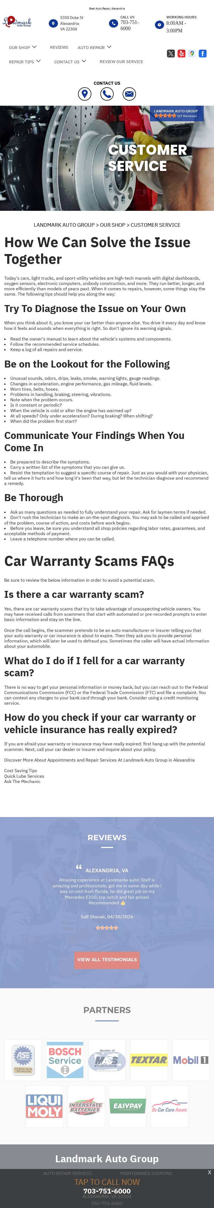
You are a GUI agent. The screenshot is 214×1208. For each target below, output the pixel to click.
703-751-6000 (129, 25)
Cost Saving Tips (20, 770)
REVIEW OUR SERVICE (121, 61)
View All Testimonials (107, 973)
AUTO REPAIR (91, 47)
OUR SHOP (19, 47)
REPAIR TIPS (21, 61)
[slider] (165, 115)
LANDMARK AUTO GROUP (64, 224)
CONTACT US (66, 61)
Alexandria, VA (107, 883)
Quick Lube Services (24, 776)
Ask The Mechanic (22, 781)
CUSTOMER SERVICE (156, 224)
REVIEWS (59, 47)
